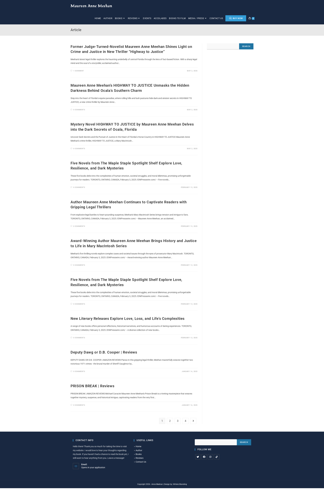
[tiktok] (216, 457)
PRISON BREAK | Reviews (92, 386)
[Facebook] (204, 457)
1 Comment (78, 71)
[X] (198, 457)
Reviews (139, 458)
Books (139, 454)
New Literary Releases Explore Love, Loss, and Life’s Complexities (128, 318)
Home (138, 446)
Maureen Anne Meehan (91, 6)
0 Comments (79, 110)
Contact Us (141, 462)
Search (246, 46)
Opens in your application (93, 467)
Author (139, 450)
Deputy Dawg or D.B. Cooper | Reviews (104, 352)
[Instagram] (210, 457)
